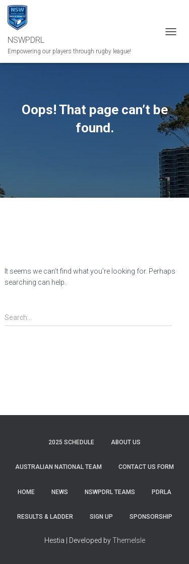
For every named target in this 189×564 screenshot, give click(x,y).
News (59, 492)
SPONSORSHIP (151, 516)
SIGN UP (101, 516)
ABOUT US (126, 442)
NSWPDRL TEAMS (110, 492)
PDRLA (161, 492)
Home (26, 492)
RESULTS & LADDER (45, 516)
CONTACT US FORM (146, 466)
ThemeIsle (128, 540)
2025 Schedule (71, 442)
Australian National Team (58, 466)
